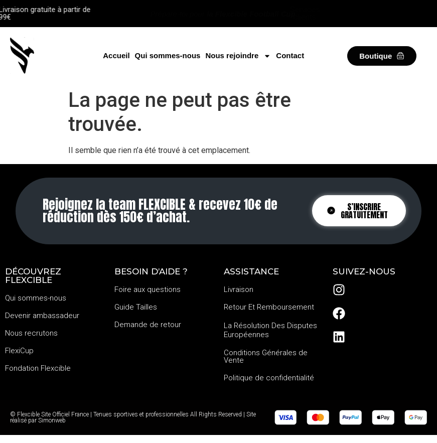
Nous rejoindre (238, 56)
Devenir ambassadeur (42, 315)
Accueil (116, 55)
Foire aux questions (147, 289)
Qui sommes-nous (168, 55)
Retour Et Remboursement (269, 307)
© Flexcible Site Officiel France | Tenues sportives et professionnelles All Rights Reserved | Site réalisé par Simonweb (133, 417)
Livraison (238, 289)
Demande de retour (147, 324)
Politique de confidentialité (269, 377)
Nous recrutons (31, 333)
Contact (290, 55)
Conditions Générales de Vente (266, 356)
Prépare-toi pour (223, 14)
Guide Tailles (135, 307)
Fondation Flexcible (38, 368)
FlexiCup (19, 350)
